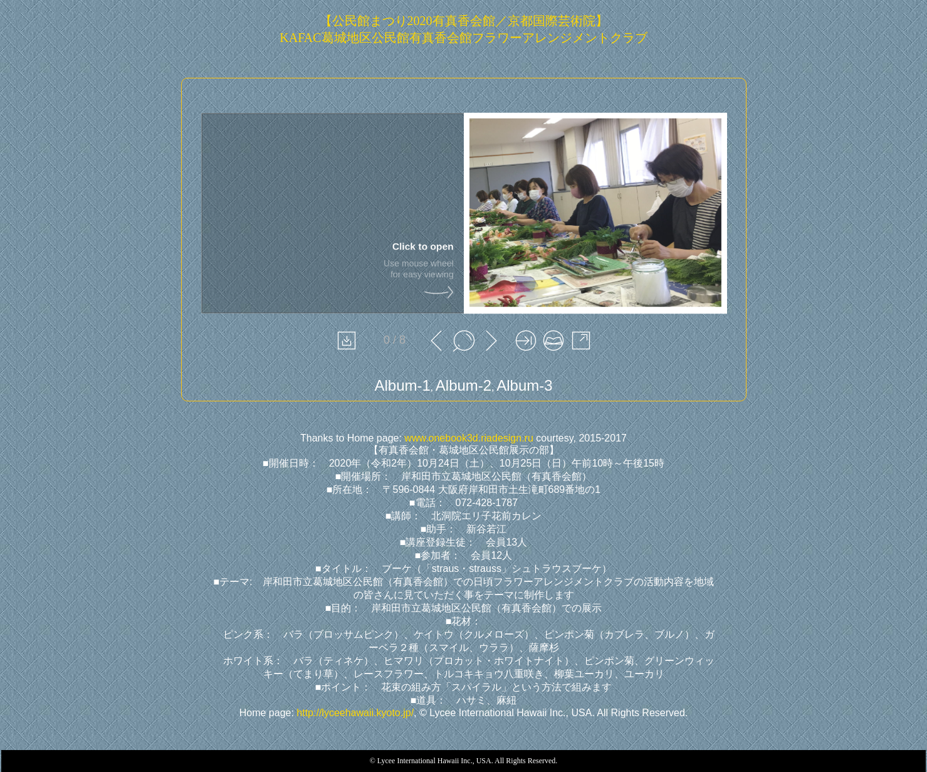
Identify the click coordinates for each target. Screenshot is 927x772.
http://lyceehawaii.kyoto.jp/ (355, 712)
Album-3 (524, 385)
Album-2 (463, 385)
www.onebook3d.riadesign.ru (468, 438)
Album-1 (402, 385)
